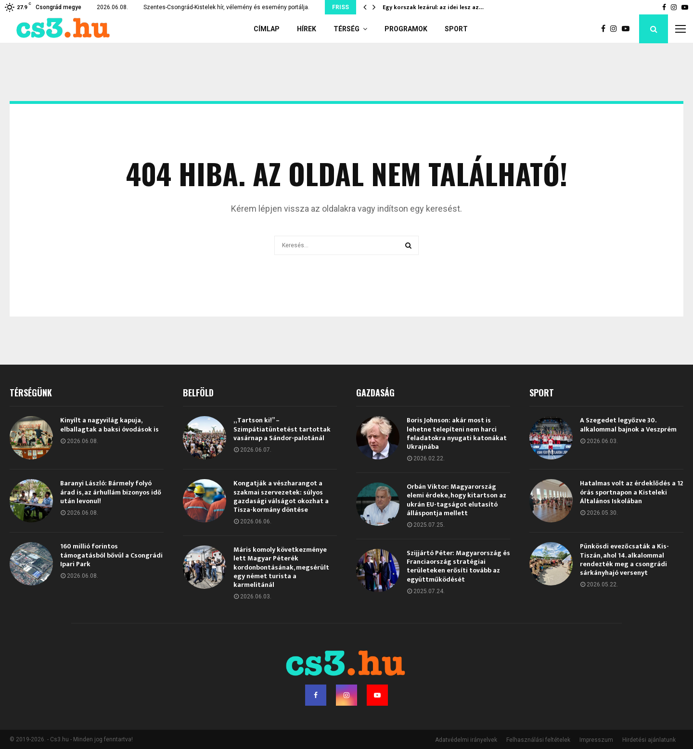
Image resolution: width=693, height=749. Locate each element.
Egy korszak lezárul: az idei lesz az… (433, 7)
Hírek (306, 29)
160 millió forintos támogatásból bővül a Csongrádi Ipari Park (111, 555)
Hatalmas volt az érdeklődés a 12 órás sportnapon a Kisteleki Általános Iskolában (631, 492)
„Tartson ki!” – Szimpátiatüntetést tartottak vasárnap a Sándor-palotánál (282, 429)
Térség (346, 29)
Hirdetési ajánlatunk (649, 739)
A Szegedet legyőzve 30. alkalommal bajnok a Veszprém (628, 424)
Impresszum (596, 739)
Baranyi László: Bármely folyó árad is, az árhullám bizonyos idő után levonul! (110, 492)
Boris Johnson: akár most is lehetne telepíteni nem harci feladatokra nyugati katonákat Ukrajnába (457, 433)
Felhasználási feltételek (538, 739)
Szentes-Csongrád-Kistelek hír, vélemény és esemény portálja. (226, 7)
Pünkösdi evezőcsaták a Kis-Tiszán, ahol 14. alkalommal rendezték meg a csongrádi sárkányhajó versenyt (624, 559)
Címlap (267, 29)
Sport (456, 29)
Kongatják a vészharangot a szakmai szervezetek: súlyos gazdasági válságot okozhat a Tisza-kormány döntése (281, 496)
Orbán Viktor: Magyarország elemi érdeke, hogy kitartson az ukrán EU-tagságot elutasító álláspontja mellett (456, 500)
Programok (406, 29)
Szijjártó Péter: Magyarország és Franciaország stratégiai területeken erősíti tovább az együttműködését (458, 566)
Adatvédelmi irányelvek (466, 739)
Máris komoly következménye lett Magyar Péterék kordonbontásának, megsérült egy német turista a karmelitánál (281, 567)
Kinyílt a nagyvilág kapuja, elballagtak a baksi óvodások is (109, 424)
